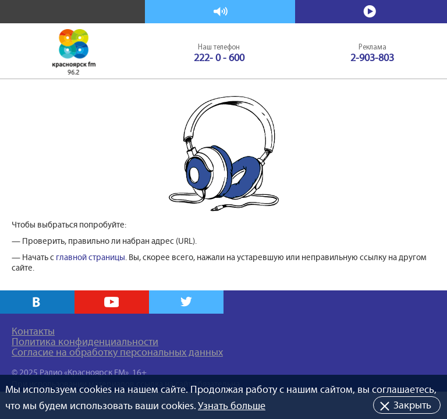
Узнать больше (231, 405)
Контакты (33, 331)
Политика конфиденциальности (85, 341)
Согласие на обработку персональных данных (117, 352)
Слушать (220, 11)
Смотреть (371, 11)
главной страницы (90, 257)
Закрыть (412, 405)
